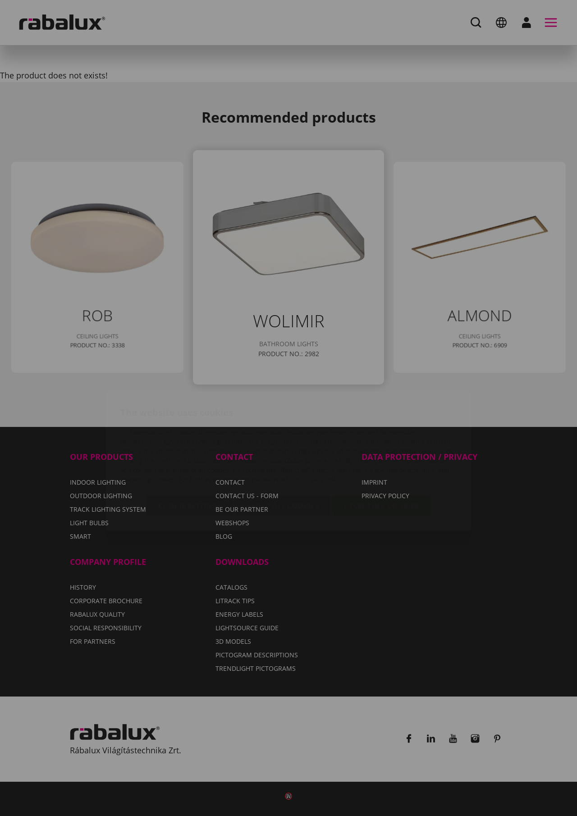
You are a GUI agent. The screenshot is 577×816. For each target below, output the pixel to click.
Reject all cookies (283, 453)
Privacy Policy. (324, 426)
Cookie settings (189, 453)
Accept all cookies (381, 453)
